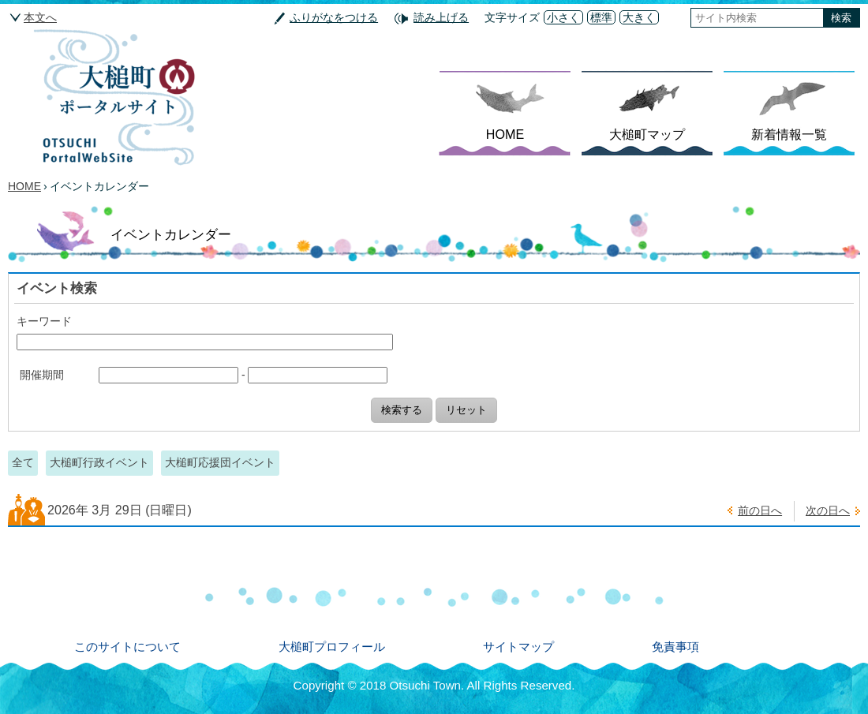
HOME (505, 134)
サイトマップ (518, 646)
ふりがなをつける (334, 17)
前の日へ (760, 510)
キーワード (44, 321)
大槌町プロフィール (332, 646)
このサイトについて (127, 646)
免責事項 (675, 646)
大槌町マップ (647, 134)
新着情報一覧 (789, 134)
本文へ (40, 17)
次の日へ (828, 510)
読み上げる (441, 17)
